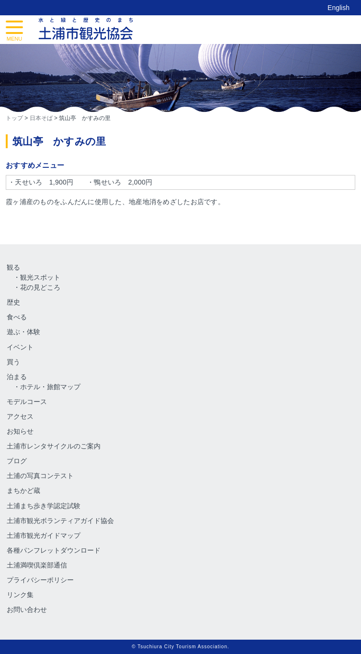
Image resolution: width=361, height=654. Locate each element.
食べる (17, 317)
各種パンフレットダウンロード (54, 550)
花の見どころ (40, 287)
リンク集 (20, 595)
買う (13, 362)
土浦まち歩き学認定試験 (43, 506)
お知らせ (20, 431)
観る (13, 267)
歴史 (13, 302)
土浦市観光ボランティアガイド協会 (60, 520)
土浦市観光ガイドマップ (43, 535)
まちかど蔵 (23, 490)
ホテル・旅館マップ (50, 387)
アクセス (20, 416)
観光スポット (40, 277)
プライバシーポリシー (40, 580)
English (338, 7)
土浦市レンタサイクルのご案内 (54, 446)
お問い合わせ (27, 609)
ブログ (17, 461)
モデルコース (27, 401)
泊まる (17, 377)
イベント (20, 347)
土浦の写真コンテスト (40, 476)
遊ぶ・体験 (23, 332)
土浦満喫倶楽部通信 (37, 565)
